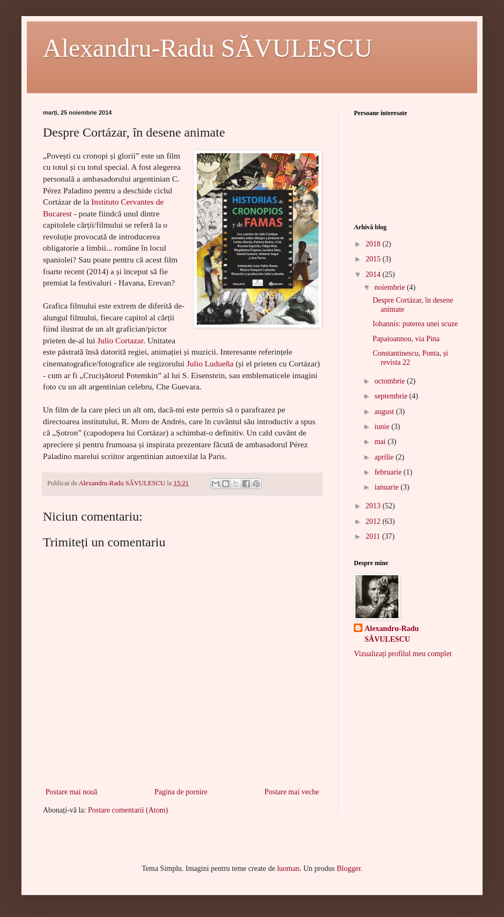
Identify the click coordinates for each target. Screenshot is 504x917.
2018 (374, 244)
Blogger (348, 869)
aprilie (384, 457)
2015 (374, 259)
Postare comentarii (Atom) (128, 810)
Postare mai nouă (71, 792)
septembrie (391, 396)
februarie (388, 472)
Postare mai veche (291, 792)
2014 (374, 274)
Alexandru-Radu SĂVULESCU (208, 48)
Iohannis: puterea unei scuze (415, 324)
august (385, 412)
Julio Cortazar (120, 340)
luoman (288, 869)
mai (381, 442)
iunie (382, 427)
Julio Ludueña (210, 363)
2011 (374, 536)
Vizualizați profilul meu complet (402, 654)
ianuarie (387, 487)
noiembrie (390, 287)
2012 (374, 521)
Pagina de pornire (180, 792)
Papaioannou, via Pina (406, 339)
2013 (374, 506)
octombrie (390, 381)
